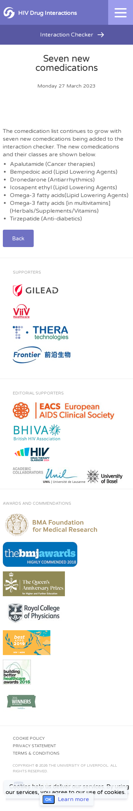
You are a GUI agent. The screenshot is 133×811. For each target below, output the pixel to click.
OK (48, 799)
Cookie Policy (29, 738)
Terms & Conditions (36, 753)
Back (18, 238)
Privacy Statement (34, 746)
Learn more (73, 799)
